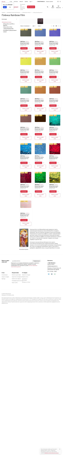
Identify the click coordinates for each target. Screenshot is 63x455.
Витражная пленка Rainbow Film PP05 (53, 72)
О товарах (24, 272)
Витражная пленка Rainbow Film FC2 (24, 158)
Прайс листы (25, 276)
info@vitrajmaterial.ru (52, 266)
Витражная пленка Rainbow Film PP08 (53, 43)
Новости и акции (26, 275)
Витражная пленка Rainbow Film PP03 (39, 101)
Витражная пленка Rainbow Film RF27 (39, 129)
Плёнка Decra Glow (7, 27)
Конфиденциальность (17, 280)
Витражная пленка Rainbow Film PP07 (24, 72)
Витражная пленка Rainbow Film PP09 (39, 43)
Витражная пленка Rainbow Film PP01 (24, 129)
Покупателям (15, 272)
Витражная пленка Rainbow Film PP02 (53, 101)
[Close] (59, 449)
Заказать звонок (50, 264)
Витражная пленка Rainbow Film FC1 (53, 129)
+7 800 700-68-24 (51, 263)
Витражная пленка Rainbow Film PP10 (24, 43)
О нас (3, 272)
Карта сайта (15, 282)
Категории (4, 19)
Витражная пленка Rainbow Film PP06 (39, 72)
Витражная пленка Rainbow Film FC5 (24, 186)
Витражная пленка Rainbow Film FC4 (53, 158)
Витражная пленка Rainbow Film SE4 (24, 215)
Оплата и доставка (16, 275)
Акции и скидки (5, 276)
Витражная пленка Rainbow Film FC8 (53, 186)
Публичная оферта (16, 278)
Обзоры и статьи (26, 282)
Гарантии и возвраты (17, 276)
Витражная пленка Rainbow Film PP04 (24, 101)
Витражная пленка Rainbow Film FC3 (39, 158)
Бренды (3, 278)
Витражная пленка (6, 22)
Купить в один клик (25, 52)
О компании (4, 275)
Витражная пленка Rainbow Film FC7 (39, 186)
